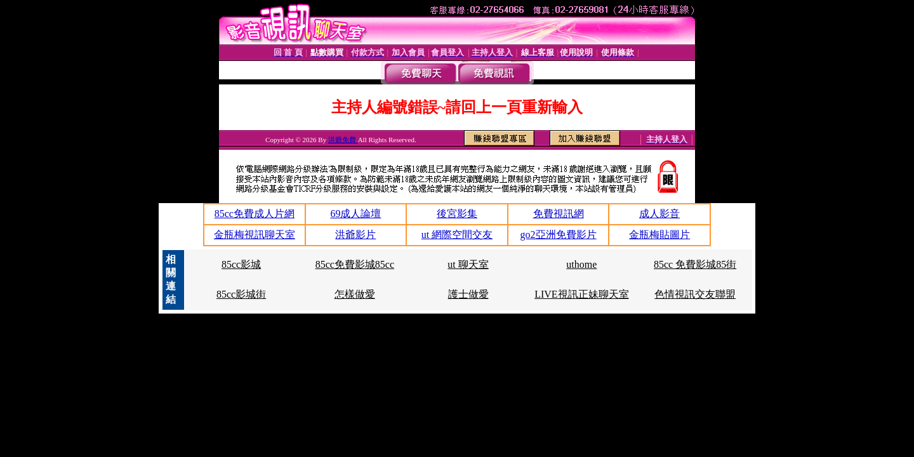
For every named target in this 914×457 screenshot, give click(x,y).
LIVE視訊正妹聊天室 (581, 294)
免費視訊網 (558, 213)
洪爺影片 (355, 234)
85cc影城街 (241, 294)
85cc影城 (241, 264)
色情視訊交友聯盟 (695, 294)
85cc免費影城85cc (354, 264)
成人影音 (659, 213)
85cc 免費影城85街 (695, 264)
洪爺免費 (343, 139)
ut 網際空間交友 (457, 234)
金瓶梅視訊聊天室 (254, 234)
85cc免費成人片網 (255, 213)
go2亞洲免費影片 (558, 234)
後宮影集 (457, 213)
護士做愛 (468, 294)
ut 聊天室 (467, 264)
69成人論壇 (355, 213)
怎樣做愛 (354, 294)
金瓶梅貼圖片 (659, 234)
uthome (581, 264)
